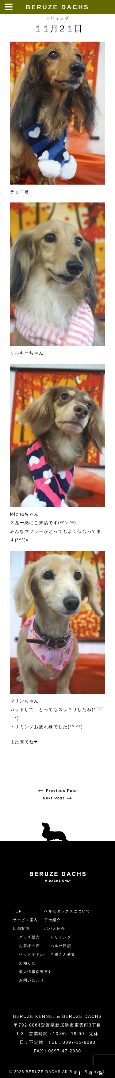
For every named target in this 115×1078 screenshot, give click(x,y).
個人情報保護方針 (35, 972)
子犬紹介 (52, 920)
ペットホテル (31, 954)
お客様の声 (29, 946)
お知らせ (27, 963)
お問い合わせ (33, 980)
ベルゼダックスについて (67, 911)
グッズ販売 (29, 937)
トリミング (57, 18)
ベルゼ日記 (60, 946)
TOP (17, 911)
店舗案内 (21, 928)
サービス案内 (25, 920)
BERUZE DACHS (57, 7)
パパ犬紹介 (54, 928)
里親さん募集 (62, 954)
